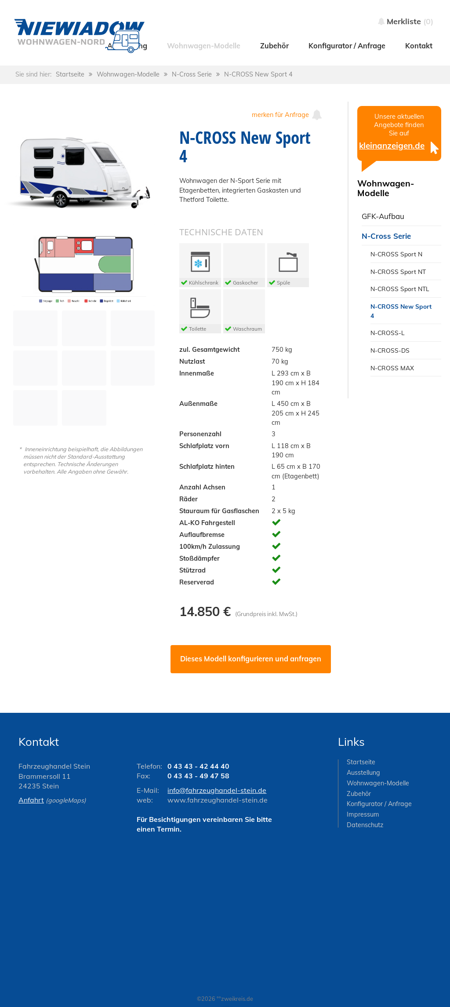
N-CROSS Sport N (396, 254)
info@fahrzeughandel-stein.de (216, 790)
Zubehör (359, 794)
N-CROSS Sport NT (398, 271)
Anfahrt (31, 799)
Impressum (363, 814)
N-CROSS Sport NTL (399, 288)
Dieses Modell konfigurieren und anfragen (250, 658)
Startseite (70, 74)
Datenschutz (365, 825)
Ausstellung (363, 773)
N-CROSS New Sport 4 (258, 74)
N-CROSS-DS (390, 350)
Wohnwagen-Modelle (128, 74)
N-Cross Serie (192, 74)
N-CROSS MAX (392, 368)
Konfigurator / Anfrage (379, 804)
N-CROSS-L (387, 332)
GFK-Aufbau (383, 216)
